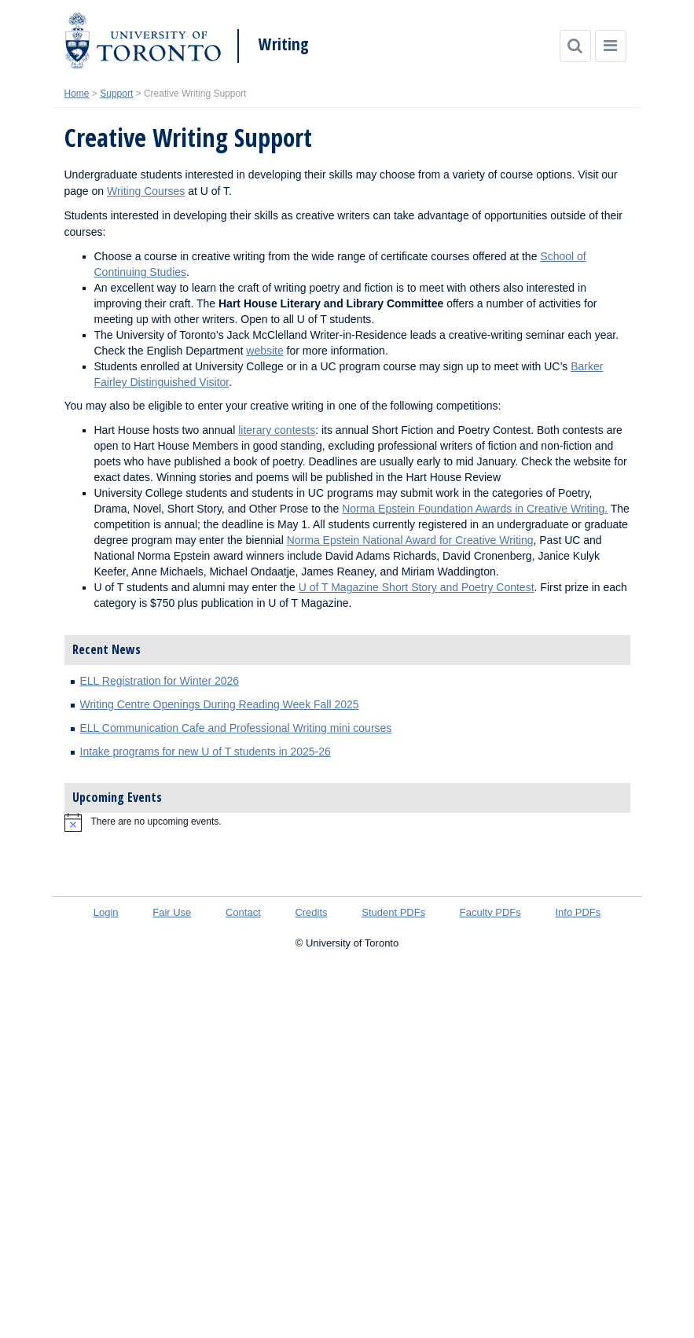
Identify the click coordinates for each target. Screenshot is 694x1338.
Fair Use (171, 912)
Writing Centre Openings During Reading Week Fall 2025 (219, 704)
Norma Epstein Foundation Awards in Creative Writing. (475, 508)
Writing (284, 44)
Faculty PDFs (490, 912)
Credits (311, 912)
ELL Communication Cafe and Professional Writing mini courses (236, 728)
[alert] (347, 822)
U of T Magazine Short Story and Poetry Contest (416, 587)
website (264, 350)
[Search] (575, 46)
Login (106, 912)
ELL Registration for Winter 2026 (160, 681)
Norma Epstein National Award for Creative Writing (410, 540)
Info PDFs (577, 912)
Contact (243, 912)
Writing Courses (146, 191)
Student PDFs (393, 912)
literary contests (276, 430)
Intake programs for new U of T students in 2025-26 (205, 751)
